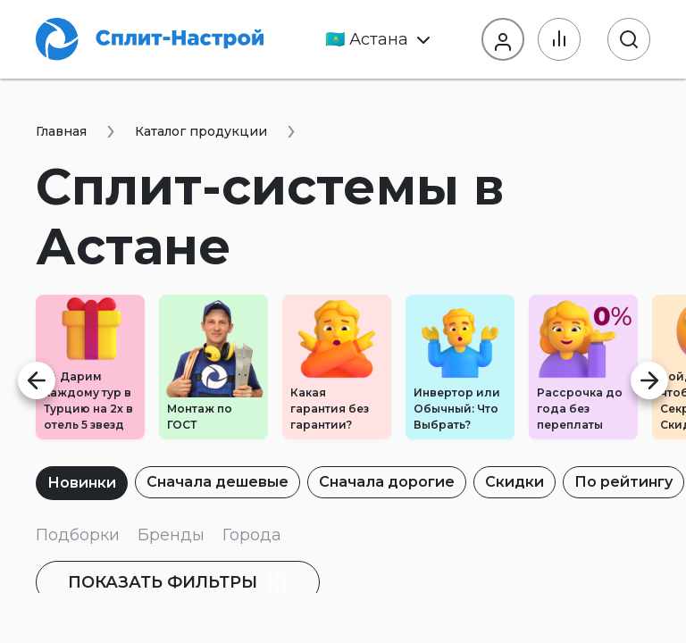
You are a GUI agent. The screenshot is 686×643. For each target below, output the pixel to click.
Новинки (81, 482)
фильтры (178, 582)
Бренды (171, 535)
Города (251, 535)
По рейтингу (623, 481)
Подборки (78, 535)
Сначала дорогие (387, 481)
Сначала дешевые (217, 481)
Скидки (514, 481)
